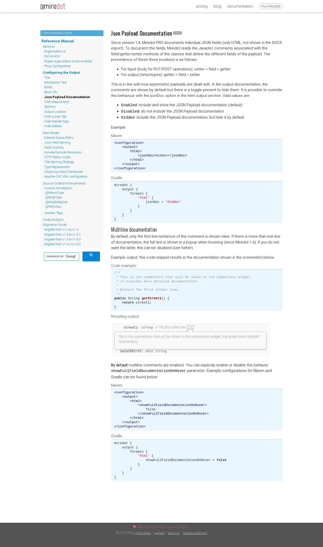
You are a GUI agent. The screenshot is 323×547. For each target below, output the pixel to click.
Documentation (240, 6)
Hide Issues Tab (55, 116)
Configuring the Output (61, 72)
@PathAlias (53, 206)
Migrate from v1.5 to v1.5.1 (62, 234)
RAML (48, 87)
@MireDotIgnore (56, 202)
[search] (60, 256)
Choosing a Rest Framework (63, 172)
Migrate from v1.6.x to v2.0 (62, 244)
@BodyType (53, 197)
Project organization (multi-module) (68, 61)
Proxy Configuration (57, 66)
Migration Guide (55, 225)
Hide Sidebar (53, 126)
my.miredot (270, 6)
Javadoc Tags (53, 213)
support (159, 533)
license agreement (195, 533)
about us (173, 533)
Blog (217, 6)
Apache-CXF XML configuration (66, 176)
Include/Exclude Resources (63, 152)
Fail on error (52, 56)
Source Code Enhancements (64, 183)
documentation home (58, 33)
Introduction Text (55, 82)
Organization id (54, 51)
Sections (50, 106)
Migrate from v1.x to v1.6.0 (62, 239)
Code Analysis (53, 219)
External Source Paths (58, 138)
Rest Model (51, 133)
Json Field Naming (57, 142)
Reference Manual (58, 41)
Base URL (51, 92)
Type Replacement (57, 167)
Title (47, 77)
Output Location (55, 112)
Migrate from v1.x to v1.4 (61, 229)
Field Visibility (54, 147)
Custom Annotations (58, 188)
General (48, 46)
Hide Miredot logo (56, 121)
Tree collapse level (56, 102)
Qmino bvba (143, 533)
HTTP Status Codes (57, 157)
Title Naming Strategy (59, 162)
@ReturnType (54, 193)
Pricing (201, 6)
